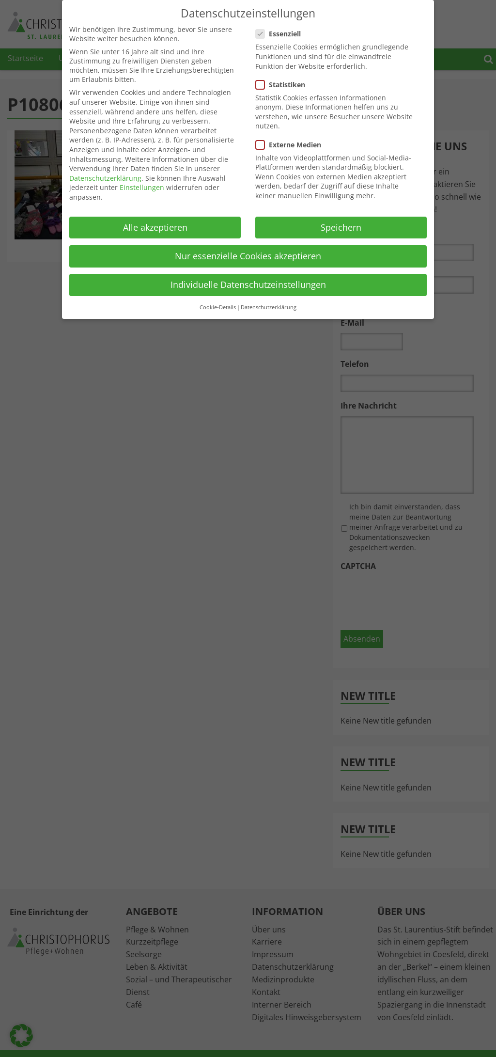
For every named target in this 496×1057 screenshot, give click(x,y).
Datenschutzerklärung (105, 178)
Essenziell (281, 33)
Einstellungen (142, 187)
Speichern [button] (341, 227)
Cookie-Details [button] (218, 307)
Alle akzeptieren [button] (155, 227)
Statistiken (283, 84)
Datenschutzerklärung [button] (268, 307)
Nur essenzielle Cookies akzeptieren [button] (248, 256)
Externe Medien (291, 144)
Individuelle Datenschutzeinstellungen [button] (248, 284)
